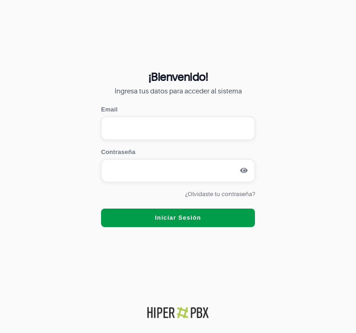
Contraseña (118, 151)
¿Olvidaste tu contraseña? (220, 194)
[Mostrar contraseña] (243, 171)
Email (109, 109)
